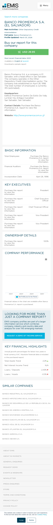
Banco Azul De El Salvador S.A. (18, 424)
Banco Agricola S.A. (12, 434)
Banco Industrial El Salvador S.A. (19, 394)
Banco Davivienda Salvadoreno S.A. (20, 415)
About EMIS (8, 451)
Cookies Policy (42, 514)
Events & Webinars (12, 473)
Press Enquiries (11, 484)
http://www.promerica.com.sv (29, 115)
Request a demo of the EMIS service (24, 336)
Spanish (25, 61)
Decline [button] (31, 520)
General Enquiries (12, 462)
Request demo (10, 467)
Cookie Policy (10, 506)
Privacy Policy (10, 500)
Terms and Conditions (14, 495)
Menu (44, 6)
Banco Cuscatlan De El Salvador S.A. (21, 420)
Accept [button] (21, 520)
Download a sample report (15, 64)
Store (6, 489)
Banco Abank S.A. (11, 439)
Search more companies (16, 17)
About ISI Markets (12, 456)
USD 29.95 (26, 52)
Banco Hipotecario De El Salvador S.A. (22, 399)
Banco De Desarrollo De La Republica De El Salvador (26, 404)
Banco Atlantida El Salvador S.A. (19, 429)
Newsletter (9, 478)
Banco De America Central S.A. (17, 410)
